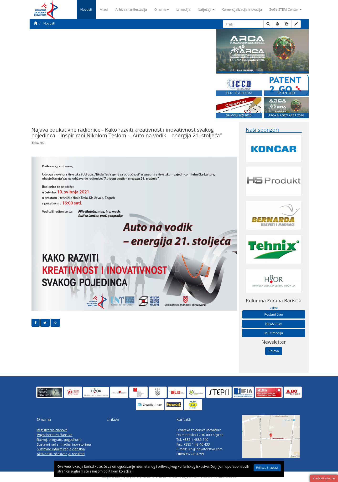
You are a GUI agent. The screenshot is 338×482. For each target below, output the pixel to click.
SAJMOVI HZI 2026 (238, 115)
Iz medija (183, 9)
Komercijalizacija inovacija (242, 9)
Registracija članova (52, 430)
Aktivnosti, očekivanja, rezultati (61, 454)
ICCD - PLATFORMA (238, 93)
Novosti (86, 9)
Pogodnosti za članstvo (55, 434)
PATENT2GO (286, 93)
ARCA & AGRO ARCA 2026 (286, 115)
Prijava (273, 351)
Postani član (273, 314)
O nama (161, 9)
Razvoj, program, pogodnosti (59, 439)
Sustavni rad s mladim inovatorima (64, 444)
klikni (274, 308)
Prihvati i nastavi (267, 468)
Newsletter (273, 323)
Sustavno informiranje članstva (61, 449)
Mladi (103, 9)
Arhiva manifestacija (131, 9)
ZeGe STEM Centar (285, 9)
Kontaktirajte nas (324, 478)
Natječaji (206, 9)
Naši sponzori (262, 130)
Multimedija (274, 333)
